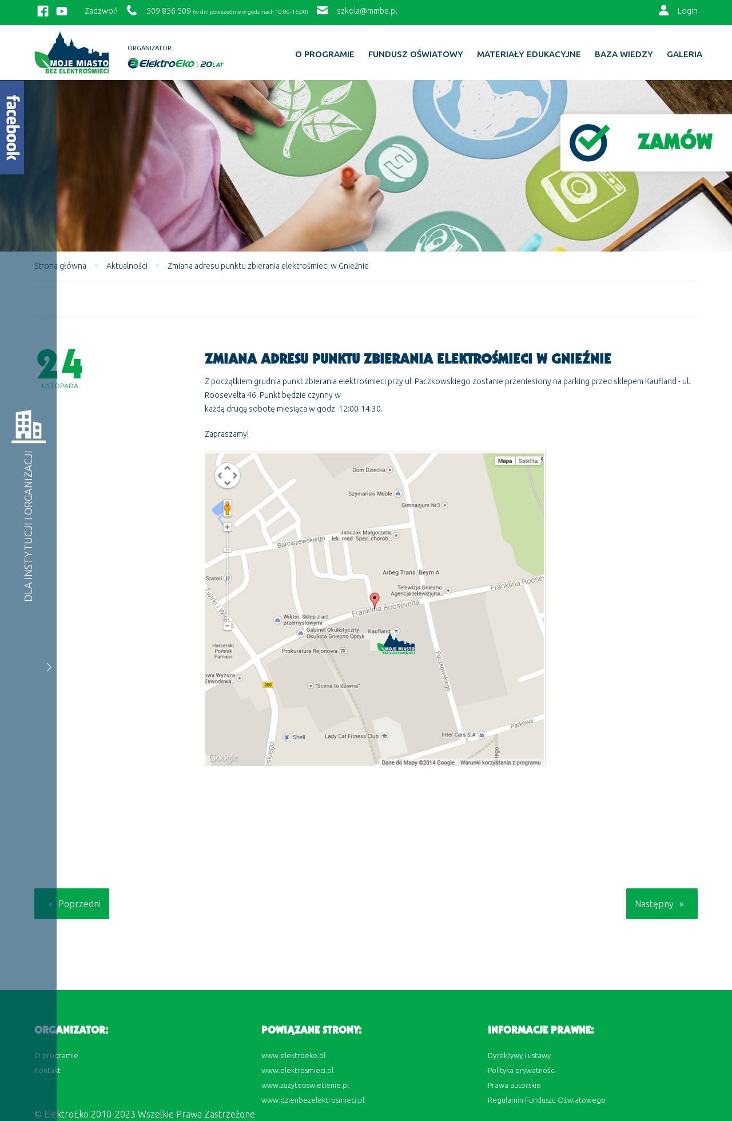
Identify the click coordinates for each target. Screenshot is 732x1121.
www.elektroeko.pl (293, 1055)
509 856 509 (168, 10)
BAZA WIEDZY (624, 54)
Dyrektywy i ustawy (519, 1055)
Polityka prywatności (522, 1070)
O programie (325, 54)
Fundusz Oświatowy (415, 54)
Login (688, 10)
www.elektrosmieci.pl (297, 1070)
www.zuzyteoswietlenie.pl (305, 1085)
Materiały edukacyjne (529, 54)
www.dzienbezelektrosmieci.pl (312, 1100)
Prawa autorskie (514, 1085)
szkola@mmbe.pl (367, 10)
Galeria (684, 54)
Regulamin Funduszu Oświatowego (547, 1100)
